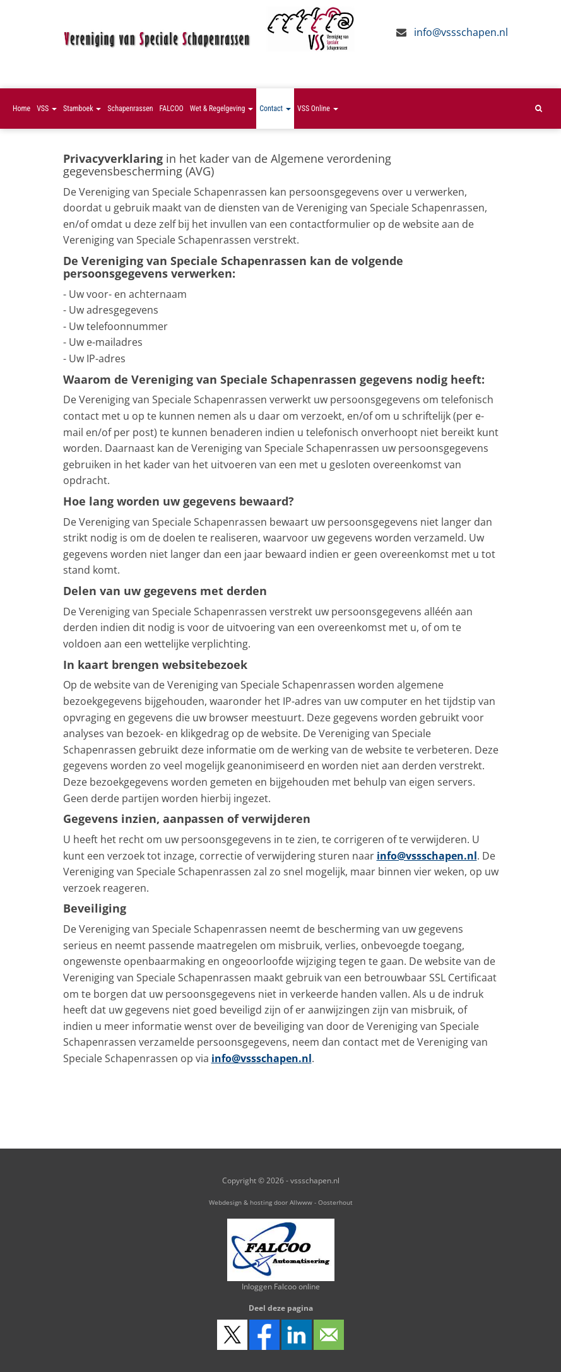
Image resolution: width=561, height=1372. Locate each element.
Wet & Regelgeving (221, 108)
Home (21, 108)
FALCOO (172, 108)
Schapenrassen (130, 108)
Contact (275, 108)
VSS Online (317, 108)
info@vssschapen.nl (461, 32)
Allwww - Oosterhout (321, 1202)
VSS (47, 108)
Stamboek (82, 108)
